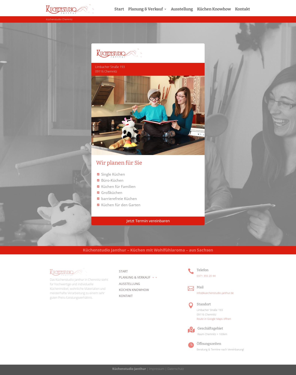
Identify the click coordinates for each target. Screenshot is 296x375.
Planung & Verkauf (145, 9)
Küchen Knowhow (214, 9)
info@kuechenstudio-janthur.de (215, 293)
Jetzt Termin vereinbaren (148, 220)
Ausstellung (182, 9)
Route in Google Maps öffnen (214, 319)
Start (119, 9)
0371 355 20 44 (206, 276)
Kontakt (242, 9)
